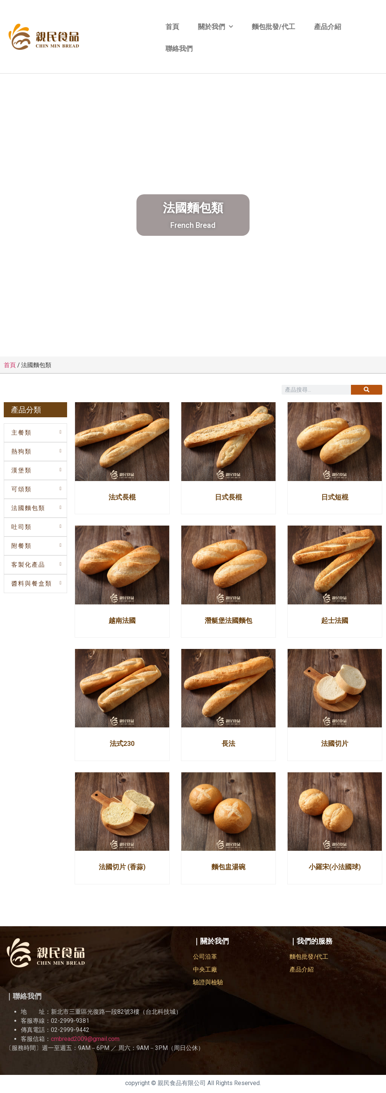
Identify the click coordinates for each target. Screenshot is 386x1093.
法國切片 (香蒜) (122, 867)
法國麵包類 (28, 508)
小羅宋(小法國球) (335, 867)
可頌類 (21, 489)
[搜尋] (366, 390)
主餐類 (21, 432)
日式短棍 (334, 497)
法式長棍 (122, 497)
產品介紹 (327, 27)
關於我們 (215, 27)
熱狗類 (21, 451)
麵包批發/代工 (273, 27)
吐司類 (21, 526)
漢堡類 (21, 470)
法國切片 (334, 743)
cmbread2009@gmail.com (85, 1038)
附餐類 (21, 545)
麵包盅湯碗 (228, 867)
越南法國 (122, 620)
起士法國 (334, 620)
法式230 (122, 743)
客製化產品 (28, 564)
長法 (228, 743)
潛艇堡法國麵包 (228, 620)
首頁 (172, 27)
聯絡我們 (179, 48)
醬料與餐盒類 (31, 583)
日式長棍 (228, 497)
